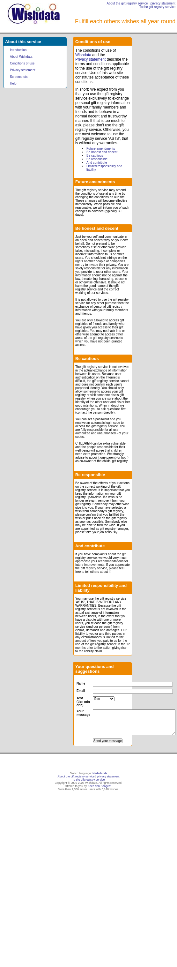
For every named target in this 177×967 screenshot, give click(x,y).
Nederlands (99, 773)
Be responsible (96, 159)
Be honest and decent (101, 152)
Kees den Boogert (99, 786)
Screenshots (19, 77)
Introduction (18, 50)
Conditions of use (22, 63)
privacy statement (163, 3)
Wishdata (83, 55)
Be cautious (94, 155)
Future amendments (100, 148)
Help (13, 83)
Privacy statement (22, 70)
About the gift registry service (127, 3)
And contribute (96, 162)
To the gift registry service (157, 7)
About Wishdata (21, 56)
